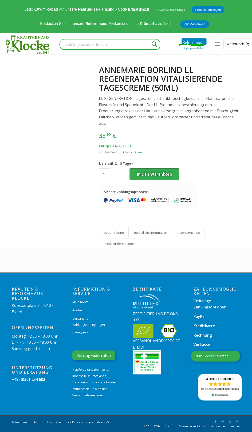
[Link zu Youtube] (222, 421)
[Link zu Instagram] (229, 421)
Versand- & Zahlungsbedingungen (88, 321)
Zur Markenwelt (194, 24)
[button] (220, 387)
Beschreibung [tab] (114, 232)
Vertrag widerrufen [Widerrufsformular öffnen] (94, 355)
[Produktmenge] (104, 174)
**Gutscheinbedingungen (171, 9)
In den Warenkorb (154, 174)
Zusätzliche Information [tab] (150, 232)
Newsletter (80, 333)
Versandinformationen (88, 395)
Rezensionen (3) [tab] (188, 232)
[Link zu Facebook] (215, 421)
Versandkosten (134, 152)
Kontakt (77, 310)
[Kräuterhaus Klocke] (28, 43)
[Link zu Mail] (236, 421)
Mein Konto (80, 302)
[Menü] (217, 44)
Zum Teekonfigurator (211, 356)
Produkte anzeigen (208, 10)
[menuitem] (217, 44)
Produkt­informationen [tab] (120, 243)
